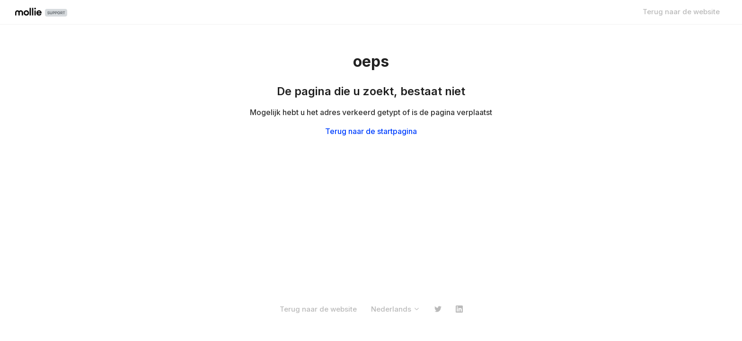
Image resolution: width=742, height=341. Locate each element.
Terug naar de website (681, 11)
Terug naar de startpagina (371, 131)
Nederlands (395, 309)
